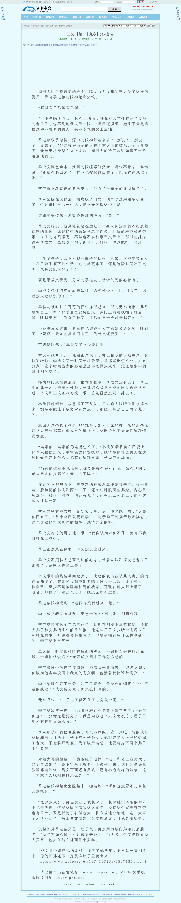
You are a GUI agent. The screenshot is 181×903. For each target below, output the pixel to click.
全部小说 (143, 17)
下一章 (98, 39)
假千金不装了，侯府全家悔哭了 (102, 894)
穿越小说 (77, 17)
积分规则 (136, 9)
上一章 (74, 39)
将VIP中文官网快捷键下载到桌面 (38, 2)
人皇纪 (87, 45)
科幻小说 (103, 17)
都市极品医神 (58, 45)
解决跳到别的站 (147, 9)
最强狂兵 (93, 45)
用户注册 (154, 2)
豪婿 (50, 45)
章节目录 (86, 39)
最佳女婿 (34, 45)
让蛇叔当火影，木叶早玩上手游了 (70, 894)
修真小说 (50, 17)
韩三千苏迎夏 (43, 45)
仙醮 (37, 894)
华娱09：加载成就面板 (48, 894)
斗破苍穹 (81, 45)
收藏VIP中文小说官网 (63, 2)
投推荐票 (63, 39)
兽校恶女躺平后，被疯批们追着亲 (127, 894)
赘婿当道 (66, 45)
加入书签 (108, 39)
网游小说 (90, 17)
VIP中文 (39, 8)
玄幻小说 (37, 17)
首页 (26, 17)
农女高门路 (43, 26)
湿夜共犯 (86, 894)
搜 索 (114, 9)
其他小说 (116, 17)
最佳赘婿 (74, 45)
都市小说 (63, 17)
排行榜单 (130, 17)
